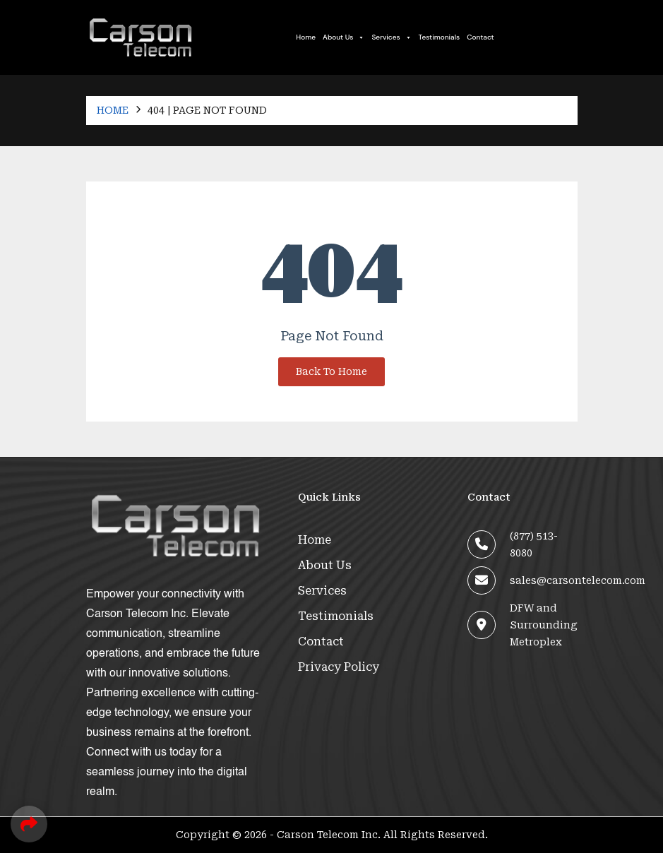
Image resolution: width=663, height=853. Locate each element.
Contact (480, 37)
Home (306, 37)
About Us (343, 37)
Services (322, 590)
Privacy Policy (338, 667)
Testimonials (439, 37)
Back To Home (331, 371)
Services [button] (391, 37)
